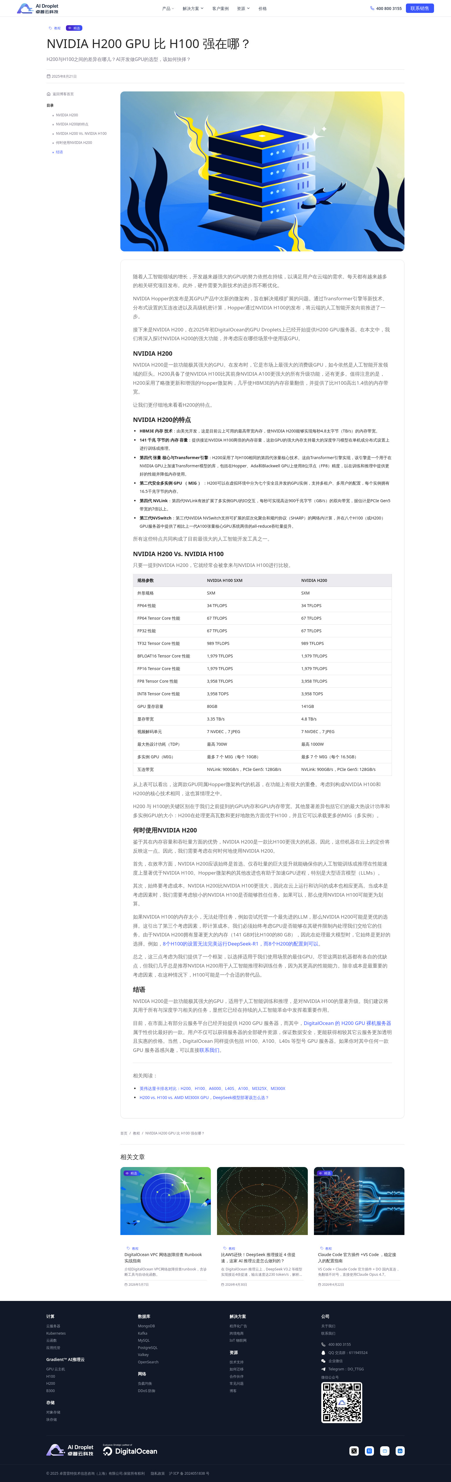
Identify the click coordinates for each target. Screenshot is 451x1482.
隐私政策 (158, 1473)
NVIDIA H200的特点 (70, 124)
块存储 (51, 1419)
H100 (50, 1376)
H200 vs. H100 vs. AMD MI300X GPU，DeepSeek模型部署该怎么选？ (204, 1097)
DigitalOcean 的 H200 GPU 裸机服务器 (347, 1023)
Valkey (143, 1354)
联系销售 (420, 8)
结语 (57, 151)
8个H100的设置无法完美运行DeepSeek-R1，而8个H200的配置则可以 (240, 943)
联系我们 (209, 1050)
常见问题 (237, 1383)
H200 (50, 1383)
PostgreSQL (148, 1347)
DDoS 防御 (146, 1390)
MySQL (144, 1340)
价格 (263, 8)
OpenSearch (148, 1362)
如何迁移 (237, 1369)
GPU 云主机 (55, 1369)
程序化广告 (238, 1325)
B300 (50, 1390)
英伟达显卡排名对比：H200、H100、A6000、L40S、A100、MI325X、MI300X (212, 1088)
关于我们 (328, 1325)
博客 (233, 1390)
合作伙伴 (237, 1376)
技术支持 (237, 1362)
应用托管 (53, 1347)
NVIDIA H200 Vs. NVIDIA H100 (79, 133)
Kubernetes (56, 1333)
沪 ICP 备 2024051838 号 (189, 1473)
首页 (123, 1133)
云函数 (51, 1340)
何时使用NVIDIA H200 (72, 142)
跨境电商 (237, 1333)
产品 (168, 8)
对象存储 (53, 1412)
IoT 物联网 (238, 1340)
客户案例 (220, 8)
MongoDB (146, 1325)
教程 (136, 1133)
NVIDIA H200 (65, 115)
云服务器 (53, 1325)
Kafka (142, 1333)
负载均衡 (145, 1383)
